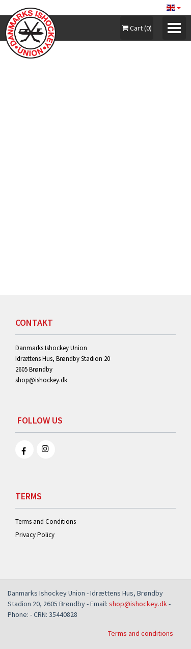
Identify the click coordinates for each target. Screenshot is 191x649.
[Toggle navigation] (174, 28)
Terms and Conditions (45, 521)
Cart (137, 28)
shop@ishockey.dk (41, 380)
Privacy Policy (34, 534)
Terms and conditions (140, 633)
